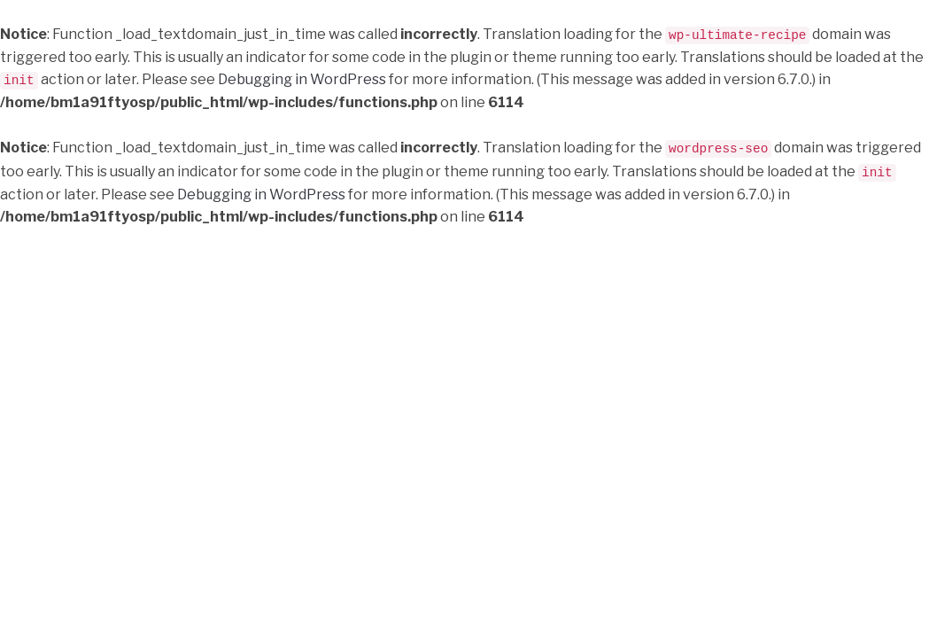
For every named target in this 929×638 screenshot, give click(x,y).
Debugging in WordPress (302, 79)
